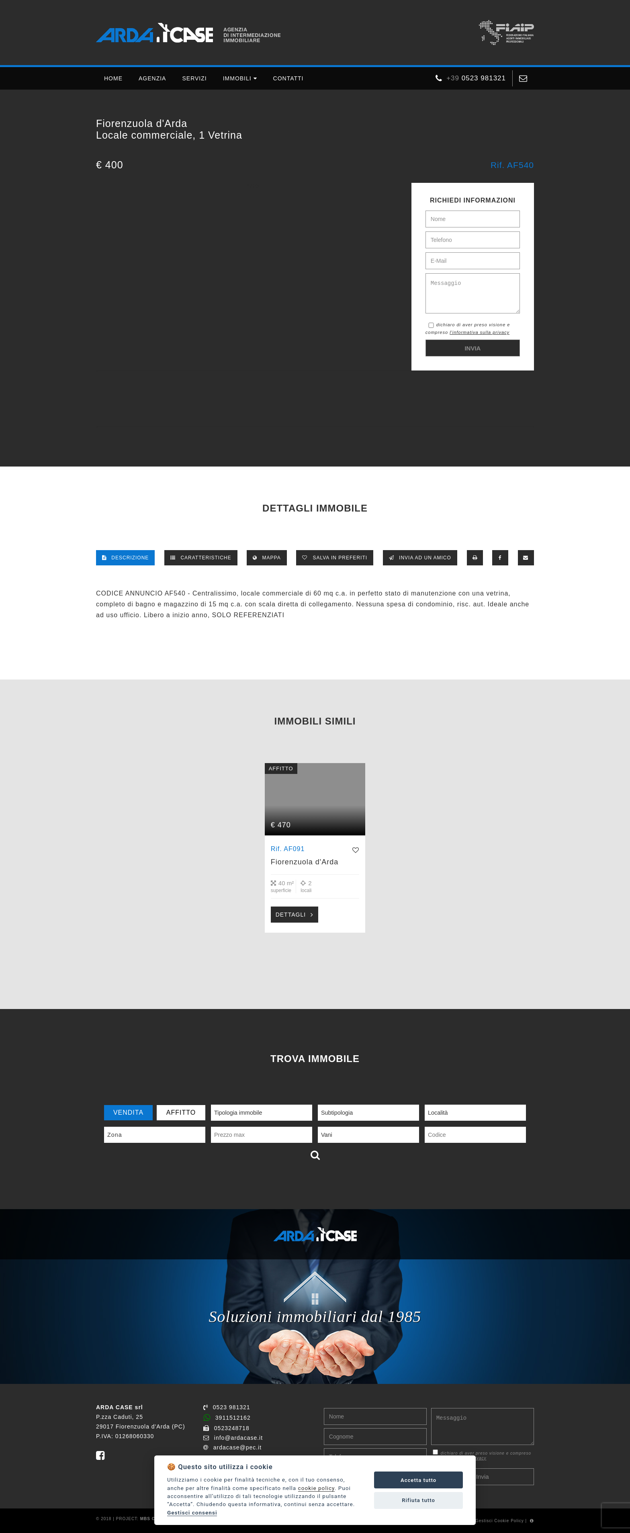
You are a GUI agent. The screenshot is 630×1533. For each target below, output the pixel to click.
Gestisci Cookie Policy (499, 1521)
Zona (114, 1135)
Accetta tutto (418, 1480)
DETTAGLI (291, 914)
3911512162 (227, 1418)
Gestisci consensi (192, 1512)
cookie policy (316, 1488)
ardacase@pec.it (232, 1447)
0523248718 (226, 1428)
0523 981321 (226, 1407)
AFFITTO (181, 1112)
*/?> (253, 186)
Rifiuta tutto (418, 1500)
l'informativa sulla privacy (479, 332)
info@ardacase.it (233, 1438)
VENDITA (128, 1112)
